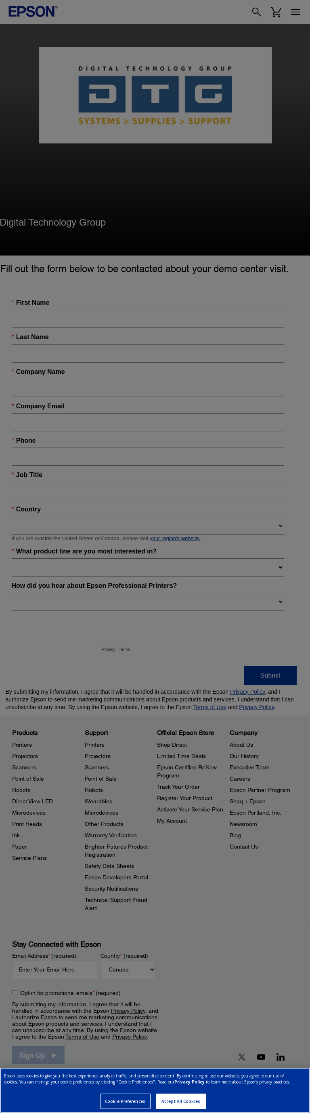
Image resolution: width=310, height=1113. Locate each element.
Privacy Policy (189, 1082)
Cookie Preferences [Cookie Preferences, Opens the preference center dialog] (125, 1101)
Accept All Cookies (180, 1101)
